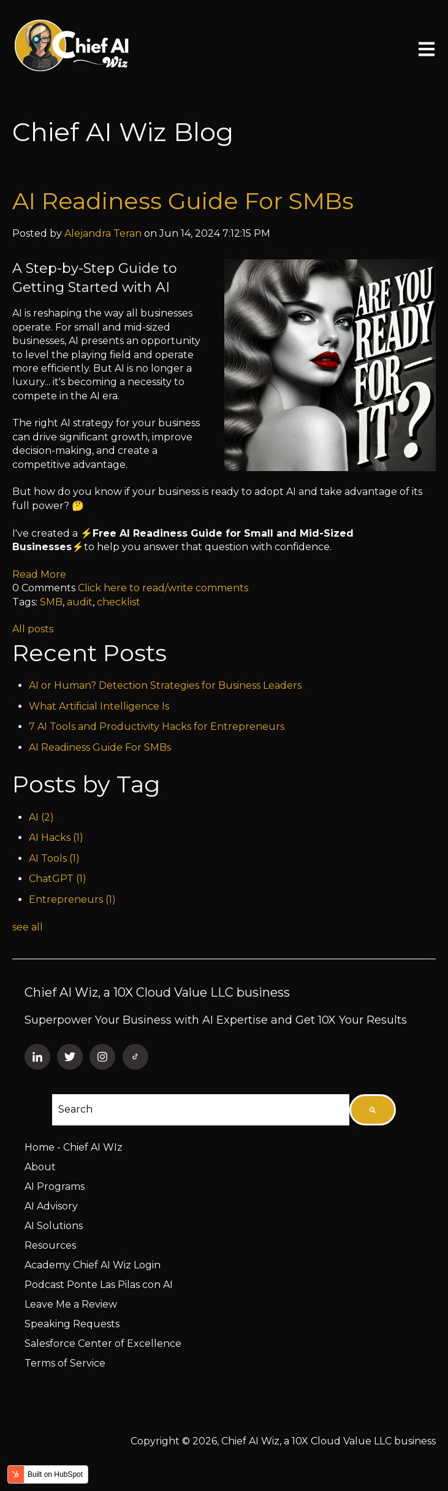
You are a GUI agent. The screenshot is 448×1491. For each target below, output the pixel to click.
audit (80, 602)
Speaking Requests (72, 1324)
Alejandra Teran (103, 233)
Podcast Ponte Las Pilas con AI (99, 1284)
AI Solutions (54, 1226)
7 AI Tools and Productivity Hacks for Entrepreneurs (156, 726)
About (40, 1167)
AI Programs (55, 1186)
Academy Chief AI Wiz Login (93, 1265)
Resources (50, 1245)
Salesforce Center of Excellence (103, 1343)
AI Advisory (51, 1206)
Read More (39, 574)
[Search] (372, 1109)
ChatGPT (57, 878)
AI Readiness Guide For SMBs (183, 200)
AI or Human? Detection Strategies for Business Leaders (165, 685)
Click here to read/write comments (163, 588)
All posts (32, 629)
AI (41, 817)
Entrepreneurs (72, 899)
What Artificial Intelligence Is (99, 706)
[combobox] (200, 1109)
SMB (51, 602)
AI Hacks (56, 837)
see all (27, 927)
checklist (118, 602)
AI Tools (54, 858)
